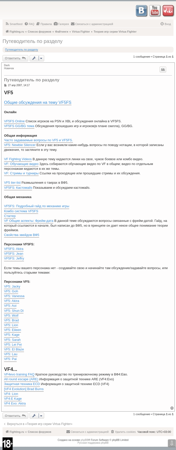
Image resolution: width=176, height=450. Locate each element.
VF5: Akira (11, 301)
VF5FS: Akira (13, 249)
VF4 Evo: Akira (15, 403)
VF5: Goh (11, 291)
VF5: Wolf (11, 315)
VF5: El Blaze (14, 349)
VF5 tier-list (12, 182)
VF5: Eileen (12, 330)
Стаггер (10, 216)
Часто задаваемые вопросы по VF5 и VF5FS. (38, 140)
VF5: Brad (11, 320)
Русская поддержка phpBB (93, 442)
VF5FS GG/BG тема (19, 126)
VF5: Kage (11, 335)
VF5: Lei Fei (13, 344)
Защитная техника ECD (22, 384)
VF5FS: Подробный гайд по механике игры (36, 206)
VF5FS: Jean (13, 253)
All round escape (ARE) (21, 379)
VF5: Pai (10, 359)
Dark (7, 65)
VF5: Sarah (12, 340)
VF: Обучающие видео (21, 164)
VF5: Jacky (12, 286)
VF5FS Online (14, 121)
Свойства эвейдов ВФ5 (21, 235)
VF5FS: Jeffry (14, 258)
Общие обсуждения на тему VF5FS (37, 102)
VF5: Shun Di (13, 311)
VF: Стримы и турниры (21, 173)
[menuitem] (13, 24)
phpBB (84, 440)
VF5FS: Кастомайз (18, 188)
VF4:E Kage (13, 398)
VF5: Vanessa (14, 296)
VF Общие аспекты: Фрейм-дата (28, 221)
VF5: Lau (10, 354)
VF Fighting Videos (18, 159)
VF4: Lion (11, 394)
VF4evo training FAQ (19, 374)
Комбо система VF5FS (21, 211)
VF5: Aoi (10, 305)
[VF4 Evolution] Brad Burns (24, 389)
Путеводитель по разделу (32, 41)
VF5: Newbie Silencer (20, 145)
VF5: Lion (11, 325)
